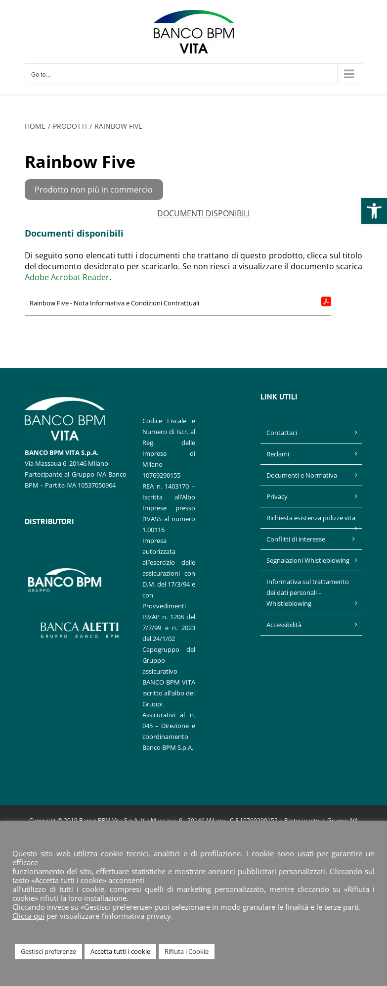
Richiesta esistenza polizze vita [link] (310, 517)
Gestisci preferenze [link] (48, 951)
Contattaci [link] (281, 432)
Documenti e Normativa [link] (301, 475)
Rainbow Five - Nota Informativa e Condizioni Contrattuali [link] (114, 302)
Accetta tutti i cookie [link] (120, 951)
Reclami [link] (277, 453)
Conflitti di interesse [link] (295, 539)
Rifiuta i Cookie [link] (187, 951)
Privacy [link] (277, 496)
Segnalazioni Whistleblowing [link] (307, 560)
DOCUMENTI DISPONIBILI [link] (203, 213)
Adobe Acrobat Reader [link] (67, 277)
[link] (374, 211)
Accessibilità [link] (283, 624)
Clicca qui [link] (28, 916)
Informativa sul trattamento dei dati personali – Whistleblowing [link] (307, 592)
